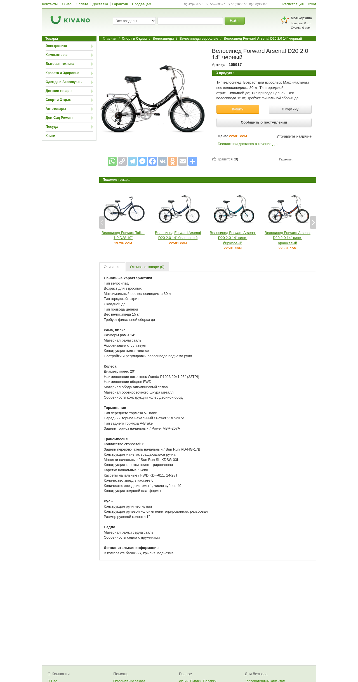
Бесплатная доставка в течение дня (248, 144)
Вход (312, 4)
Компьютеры (56, 55)
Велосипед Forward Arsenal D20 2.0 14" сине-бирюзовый (233, 238)
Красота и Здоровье (62, 73)
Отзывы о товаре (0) (147, 267)
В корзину (290, 109)
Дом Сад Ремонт (59, 118)
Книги (50, 136)
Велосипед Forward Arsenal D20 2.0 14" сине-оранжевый (287, 238)
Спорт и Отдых (58, 100)
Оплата (82, 4)
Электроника (56, 46)
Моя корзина (301, 18)
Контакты (50, 4)
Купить (238, 109)
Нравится (225, 159)
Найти (234, 21)
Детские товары (59, 91)
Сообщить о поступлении (264, 122)
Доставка (100, 4)
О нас (67, 4)
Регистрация (293, 4)
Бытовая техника (60, 64)
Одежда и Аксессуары (64, 82)
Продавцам (141, 4)
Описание (112, 267)
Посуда (52, 127)
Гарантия (120, 4)
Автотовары (56, 109)
